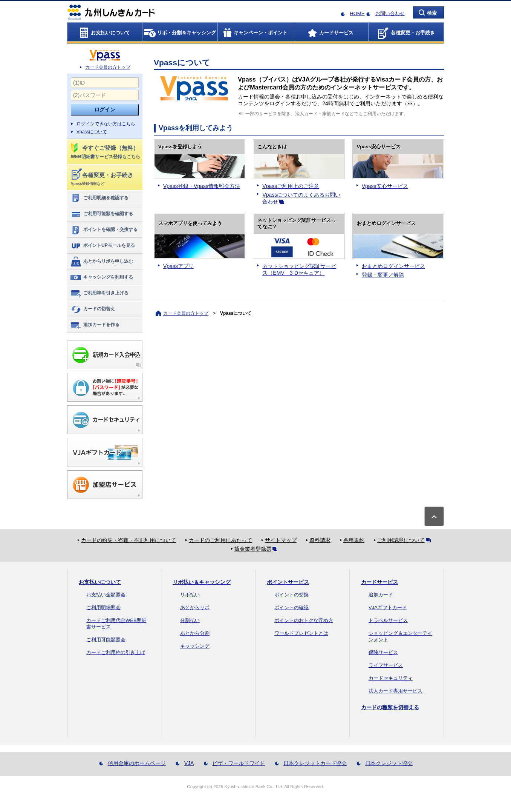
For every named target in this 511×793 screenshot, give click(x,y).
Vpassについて (91, 131)
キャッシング (195, 646)
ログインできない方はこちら (105, 123)
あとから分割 (195, 633)
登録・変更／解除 (383, 275)
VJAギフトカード (388, 607)
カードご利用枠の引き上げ (115, 652)
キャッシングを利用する (101, 277)
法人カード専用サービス (395, 691)
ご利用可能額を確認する (101, 214)
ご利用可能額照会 (105, 639)
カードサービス (379, 582)
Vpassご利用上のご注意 (290, 186)
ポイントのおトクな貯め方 (303, 620)
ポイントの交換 (291, 594)
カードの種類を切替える (390, 707)
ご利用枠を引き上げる (99, 293)
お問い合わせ (390, 13)
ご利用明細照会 (103, 607)
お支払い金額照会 (105, 594)
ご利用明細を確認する (99, 198)
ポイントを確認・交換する (104, 230)
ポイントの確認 (291, 607)
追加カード (381, 594)
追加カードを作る (94, 325)
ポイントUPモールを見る (102, 245)
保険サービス (383, 652)
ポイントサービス (288, 582)
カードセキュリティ (391, 678)
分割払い (190, 620)
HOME (357, 13)
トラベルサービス (388, 620)
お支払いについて (100, 582)
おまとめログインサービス (393, 266)
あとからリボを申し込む (101, 261)
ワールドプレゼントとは (301, 633)
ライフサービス (386, 665)
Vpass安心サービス (385, 186)
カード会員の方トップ (107, 67)
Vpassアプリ (178, 266)
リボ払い (190, 594)
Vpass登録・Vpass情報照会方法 (201, 186)
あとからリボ (195, 607)
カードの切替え (92, 309)
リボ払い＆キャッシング (202, 582)
